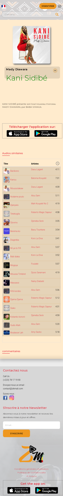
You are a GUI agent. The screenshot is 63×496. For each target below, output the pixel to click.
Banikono (14, 171)
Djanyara (14, 205)
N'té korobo (15, 291)
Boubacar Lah (16, 332)
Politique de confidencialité (31, 472)
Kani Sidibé (26, 77)
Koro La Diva (37, 238)
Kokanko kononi (17, 317)
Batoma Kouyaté (38, 178)
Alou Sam (35, 195)
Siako (12, 308)
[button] (4, 6)
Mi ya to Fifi (15, 248)
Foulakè (34, 264)
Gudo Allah (15, 325)
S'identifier (48, 6)
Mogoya (14, 265)
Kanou (13, 179)
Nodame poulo (17, 196)
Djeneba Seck (37, 221)
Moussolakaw (16, 188)
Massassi (14, 282)
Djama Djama (16, 299)
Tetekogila (15, 214)
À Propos (32, 476)
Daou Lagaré (37, 169)
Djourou (14, 222)
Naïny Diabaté (37, 281)
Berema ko (15, 231)
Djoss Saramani (38, 272)
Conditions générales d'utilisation (31, 469)
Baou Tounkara (38, 229)
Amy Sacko (36, 332)
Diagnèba (14, 240)
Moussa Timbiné (18, 274)
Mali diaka (15, 256)
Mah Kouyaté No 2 (39, 203)
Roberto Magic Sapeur (41, 212)
